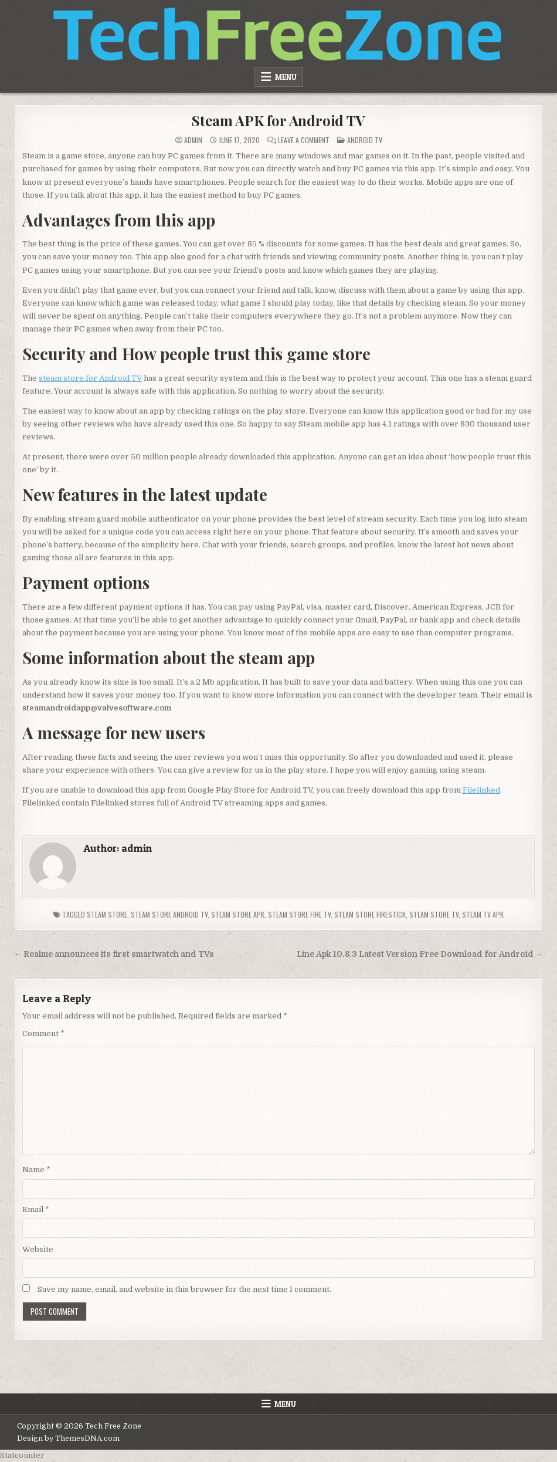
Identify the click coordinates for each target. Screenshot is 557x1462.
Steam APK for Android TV (278, 120)
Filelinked (481, 790)
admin (193, 140)
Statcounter (22, 1455)
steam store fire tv (299, 914)
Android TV (364, 140)
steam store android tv (169, 914)
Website (37, 1249)
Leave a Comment (304, 140)
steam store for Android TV (90, 378)
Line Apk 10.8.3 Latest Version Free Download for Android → (420, 954)
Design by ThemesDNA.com (68, 1438)
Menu (286, 77)
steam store (107, 914)
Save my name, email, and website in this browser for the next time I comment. (184, 1289)
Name (36, 1169)
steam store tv (433, 914)
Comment (43, 1033)
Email (35, 1209)
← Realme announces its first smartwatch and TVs (114, 954)
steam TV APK (483, 914)
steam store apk (237, 914)
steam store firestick (370, 914)
